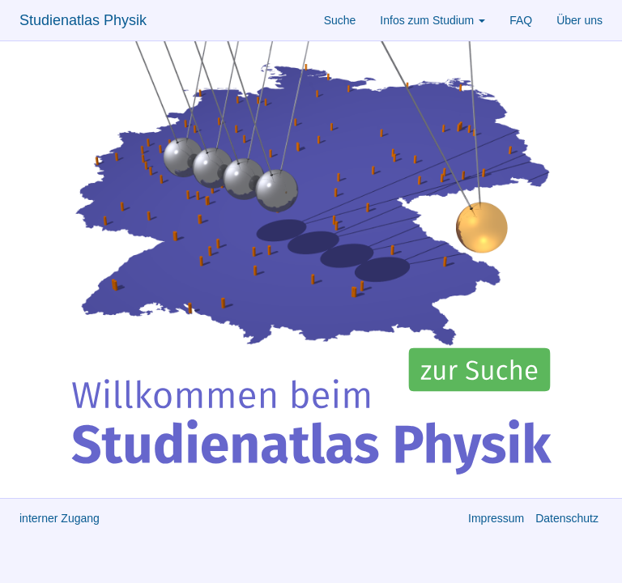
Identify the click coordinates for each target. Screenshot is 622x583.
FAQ (520, 20)
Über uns (579, 20)
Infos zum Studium (432, 20)
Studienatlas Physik (83, 20)
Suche (340, 20)
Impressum (496, 518)
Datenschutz (567, 518)
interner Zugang (59, 518)
